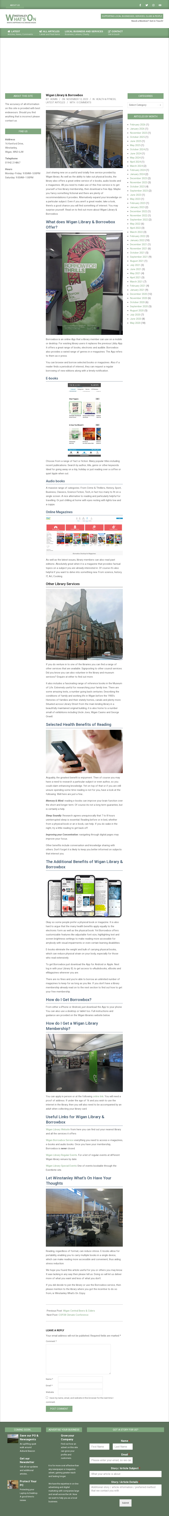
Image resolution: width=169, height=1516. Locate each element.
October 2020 (137, 302)
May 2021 (135, 273)
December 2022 (138, 211)
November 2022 (138, 215)
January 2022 (137, 240)
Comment (51, 1341)
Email (49, 1385)
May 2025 (135, 145)
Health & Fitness (106, 99)
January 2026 (137, 128)
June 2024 (135, 153)
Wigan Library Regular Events (61, 1155)
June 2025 (135, 141)
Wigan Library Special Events (61, 1165)
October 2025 (137, 137)
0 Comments (84, 102)
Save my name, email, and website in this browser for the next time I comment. (79, 1400)
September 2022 (139, 219)
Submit (125, 1503)
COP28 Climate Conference (73, 1314)
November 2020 (138, 298)
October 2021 (137, 252)
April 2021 (135, 277)
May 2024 (135, 157)
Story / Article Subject (125, 1468)
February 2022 (137, 236)
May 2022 (135, 223)
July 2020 (135, 314)
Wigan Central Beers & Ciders (79, 1310)
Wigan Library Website (58, 1129)
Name (49, 1379)
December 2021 (138, 244)
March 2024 (136, 165)
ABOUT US (15, 5)
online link (98, 1096)
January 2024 (137, 174)
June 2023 (135, 194)
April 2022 (135, 227)
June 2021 (135, 269)
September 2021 (139, 256)
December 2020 (138, 294)
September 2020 (139, 306)
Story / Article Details (125, 1482)
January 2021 (137, 289)
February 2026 (137, 124)
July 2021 (135, 265)
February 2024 (137, 170)
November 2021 (138, 248)
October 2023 (137, 186)
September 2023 (139, 190)
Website (50, 1392)
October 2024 (137, 149)
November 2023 (138, 182)
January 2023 (137, 207)
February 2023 (137, 203)
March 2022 (136, 232)
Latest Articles (55, 102)
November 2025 (138, 132)
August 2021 (137, 260)
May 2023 (135, 198)
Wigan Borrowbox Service (60, 1140)
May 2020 (135, 322)
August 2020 (137, 310)
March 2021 (136, 281)
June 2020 (135, 318)
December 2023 (138, 178)
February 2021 (137, 285)
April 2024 (135, 161)
